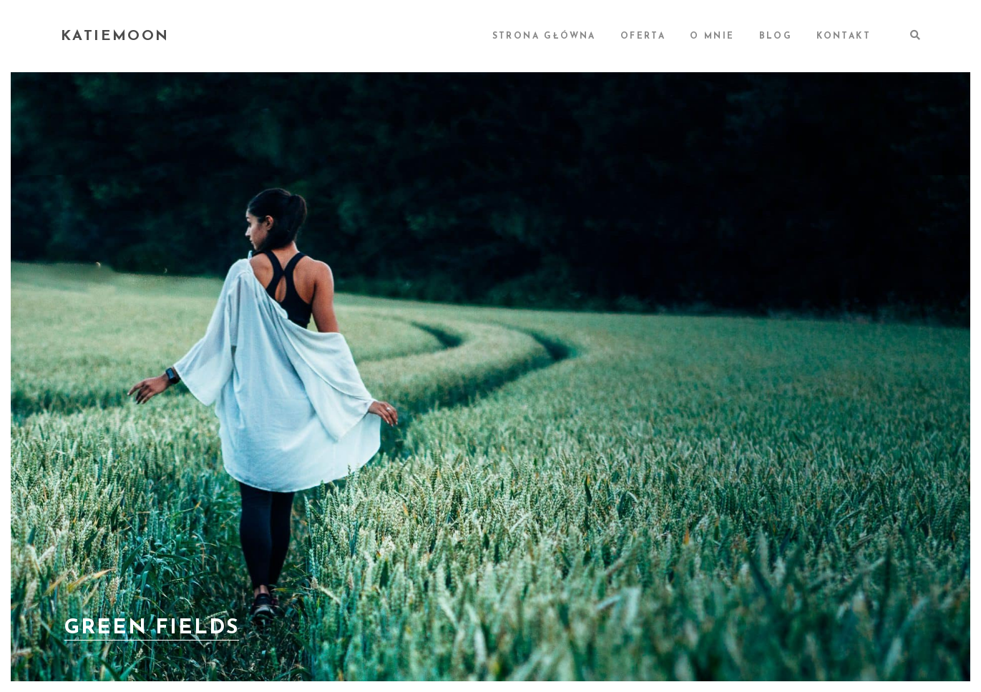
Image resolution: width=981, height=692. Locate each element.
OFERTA (642, 36)
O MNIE (712, 36)
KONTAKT (843, 36)
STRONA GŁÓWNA (544, 36)
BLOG (776, 36)
